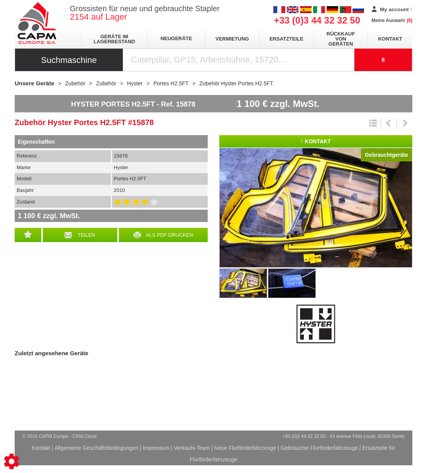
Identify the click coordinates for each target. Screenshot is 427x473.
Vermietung (232, 38)
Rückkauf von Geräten (341, 38)
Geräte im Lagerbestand (114, 39)
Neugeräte (176, 38)
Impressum (156, 448)
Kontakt (390, 38)
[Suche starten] (383, 59)
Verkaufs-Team (192, 448)
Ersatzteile (286, 38)
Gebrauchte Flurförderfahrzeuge (319, 448)
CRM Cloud (85, 436)
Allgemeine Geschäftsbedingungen (96, 448)
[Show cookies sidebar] (11, 461)
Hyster (315, 324)
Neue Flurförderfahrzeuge (245, 448)
